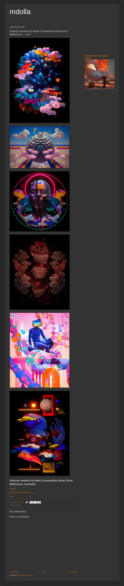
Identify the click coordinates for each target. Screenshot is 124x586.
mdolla (20, 12)
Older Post (73, 572)
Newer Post (14, 572)
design (19, 505)
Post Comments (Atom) (25, 575)
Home (44, 572)
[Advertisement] (99, 38)
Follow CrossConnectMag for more (22, 492)
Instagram (13, 489)
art (16, 505)
